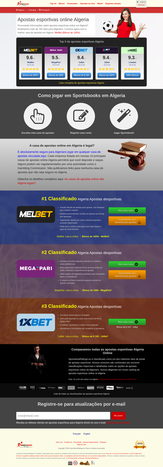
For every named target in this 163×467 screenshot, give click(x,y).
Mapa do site (81, 444)
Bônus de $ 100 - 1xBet (129, 327)
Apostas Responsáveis (90, 442)
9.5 (55, 57)
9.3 (131, 57)
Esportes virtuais (113, 3)
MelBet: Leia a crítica (67, 238)
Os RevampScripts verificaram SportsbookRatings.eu (82, 458)
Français (77, 434)
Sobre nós (59, 442)
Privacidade (78, 442)
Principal (32, 10)
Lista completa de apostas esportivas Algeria (81, 83)
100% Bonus (132, 75)
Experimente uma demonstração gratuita (127, 220)
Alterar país (141, 5)
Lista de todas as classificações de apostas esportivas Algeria (81, 394)
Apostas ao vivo (87, 3)
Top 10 (53, 3)
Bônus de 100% (30, 75)
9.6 (29, 57)
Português (45, 10)
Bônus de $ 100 (81, 75)
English (87, 434)
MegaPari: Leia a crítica (67, 292)
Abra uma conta (127, 210)
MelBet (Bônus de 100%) (67, 32)
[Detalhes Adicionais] (118, 422)
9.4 (80, 57)
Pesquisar (103, 442)
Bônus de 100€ (56, 75)
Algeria (21, 10)
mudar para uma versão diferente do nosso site (118, 378)
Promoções (72, 3)
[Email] (63, 416)
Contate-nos (68, 442)
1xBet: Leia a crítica (68, 338)
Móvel (100, 3)
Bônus (62, 3)
